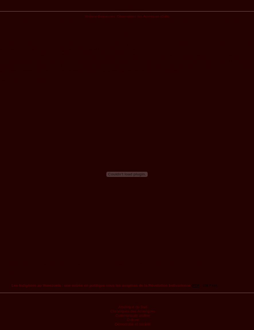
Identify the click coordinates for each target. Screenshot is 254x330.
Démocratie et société (133, 324)
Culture (133, 320)
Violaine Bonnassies (100, 16)
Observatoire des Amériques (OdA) (143, 16)
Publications (127, 8)
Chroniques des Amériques (132, 311)
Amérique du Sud (132, 307)
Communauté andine (133, 315)
